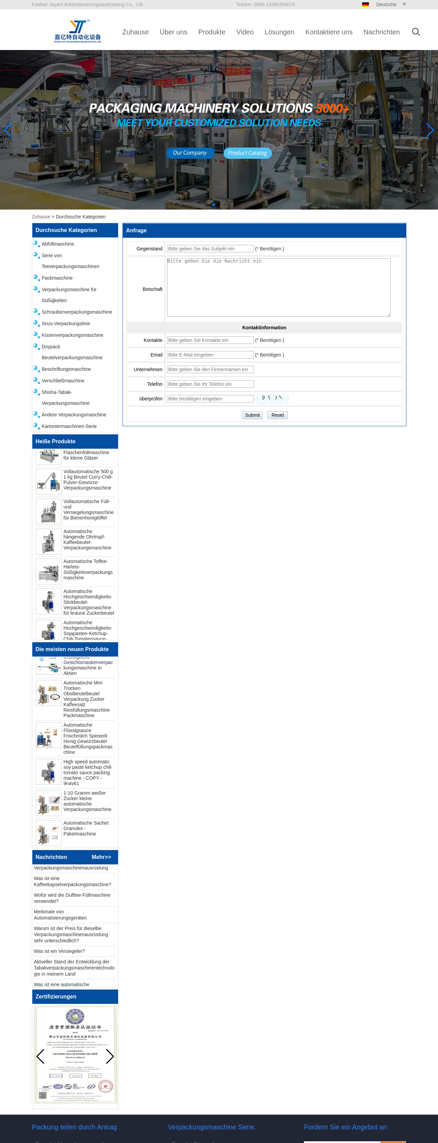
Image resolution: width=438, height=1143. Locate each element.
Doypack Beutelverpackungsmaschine (72, 352)
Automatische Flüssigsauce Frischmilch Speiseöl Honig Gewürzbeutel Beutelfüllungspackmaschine (88, 741)
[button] (213, 204)
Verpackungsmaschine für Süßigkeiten (69, 295)
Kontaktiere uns (329, 32)
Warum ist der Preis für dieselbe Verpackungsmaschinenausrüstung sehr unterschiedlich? (71, 937)
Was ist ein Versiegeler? (59, 953)
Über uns (173, 32)
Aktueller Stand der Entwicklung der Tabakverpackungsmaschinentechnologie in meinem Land (74, 970)
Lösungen (279, 32)
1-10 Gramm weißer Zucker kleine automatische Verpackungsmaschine (88, 803)
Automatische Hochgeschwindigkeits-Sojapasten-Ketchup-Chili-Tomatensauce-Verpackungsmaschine (88, 635)
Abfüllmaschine (58, 244)
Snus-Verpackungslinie (66, 323)
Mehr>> (101, 857)
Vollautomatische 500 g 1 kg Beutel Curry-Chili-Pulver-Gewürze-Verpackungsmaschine (88, 482)
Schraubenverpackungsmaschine (77, 312)
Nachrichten (381, 32)
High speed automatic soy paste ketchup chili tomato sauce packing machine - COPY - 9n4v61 (88, 775)
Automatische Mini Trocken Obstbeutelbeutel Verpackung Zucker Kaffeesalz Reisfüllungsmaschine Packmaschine (87, 701)
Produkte (212, 32)
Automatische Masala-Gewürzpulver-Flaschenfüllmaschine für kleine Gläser (87, 452)
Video (245, 32)
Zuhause (136, 32)
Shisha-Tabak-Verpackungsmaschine (66, 398)
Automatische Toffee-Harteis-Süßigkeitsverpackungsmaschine (88, 571)
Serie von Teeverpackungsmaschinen (71, 261)
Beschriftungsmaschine (66, 369)
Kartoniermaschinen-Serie (69, 426)
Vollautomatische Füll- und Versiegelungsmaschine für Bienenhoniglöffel (89, 512)
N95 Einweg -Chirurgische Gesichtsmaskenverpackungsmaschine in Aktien (88, 664)
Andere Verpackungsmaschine (74, 414)
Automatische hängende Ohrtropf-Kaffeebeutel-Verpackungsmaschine (88, 541)
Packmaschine (57, 278)
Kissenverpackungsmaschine (72, 335)
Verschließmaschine (63, 380)
